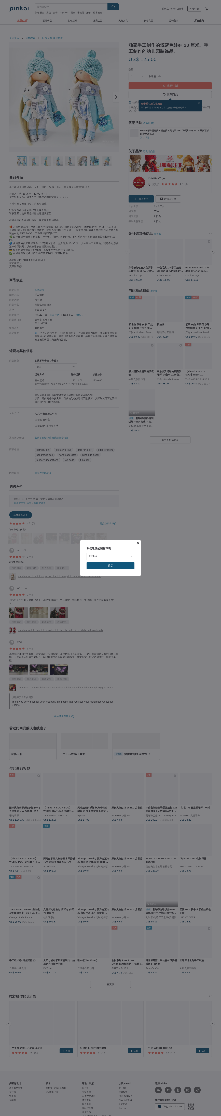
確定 (110, 565)
